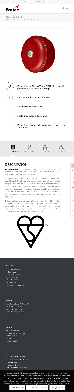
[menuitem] (61, 8)
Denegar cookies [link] (57, 388)
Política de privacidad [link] (13, 365)
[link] (31, 8)
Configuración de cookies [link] (37, 388)
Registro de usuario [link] (43, 2)
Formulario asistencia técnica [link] (16, 368)
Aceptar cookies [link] (17, 388)
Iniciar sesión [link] (29, 2)
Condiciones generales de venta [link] (17, 360)
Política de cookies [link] (12, 362)
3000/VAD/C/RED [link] (14, 17)
